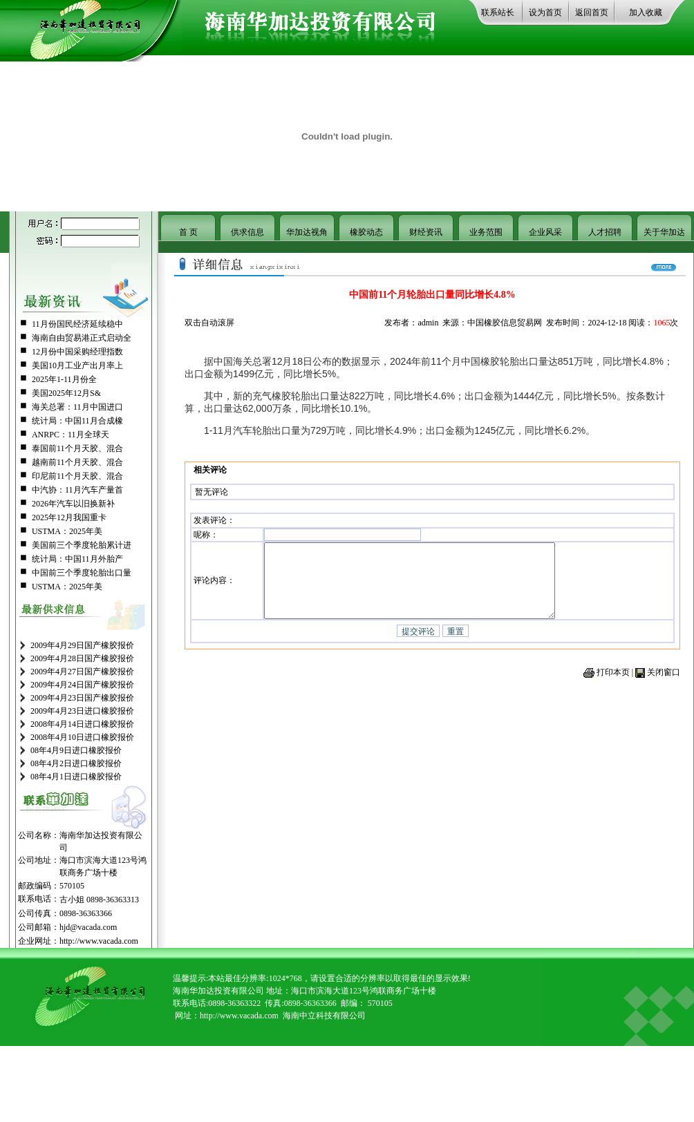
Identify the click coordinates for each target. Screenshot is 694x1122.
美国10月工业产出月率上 (77, 365)
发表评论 (210, 518)
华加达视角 (307, 232)
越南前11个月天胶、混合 (77, 462)
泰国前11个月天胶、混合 (77, 448)
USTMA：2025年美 (67, 531)
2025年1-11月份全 (64, 379)
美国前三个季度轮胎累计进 (81, 545)
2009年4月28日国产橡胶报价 (82, 658)
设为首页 (545, 12)
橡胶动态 (366, 232)
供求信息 (247, 232)
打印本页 (613, 682)
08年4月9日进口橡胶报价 (76, 750)
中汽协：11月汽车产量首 (77, 490)
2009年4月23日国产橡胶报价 (82, 698)
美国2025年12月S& (66, 393)
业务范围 (486, 232)
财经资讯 (425, 232)
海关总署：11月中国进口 (77, 407)
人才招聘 (604, 232)
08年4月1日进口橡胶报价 (76, 776)
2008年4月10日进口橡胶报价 (82, 737)
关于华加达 (664, 232)
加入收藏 (645, 12)
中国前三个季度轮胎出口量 (81, 573)
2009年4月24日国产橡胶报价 (82, 685)
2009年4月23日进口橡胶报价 (82, 711)
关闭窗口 (663, 682)
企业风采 (545, 232)
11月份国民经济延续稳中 (77, 324)
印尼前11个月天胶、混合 (77, 476)
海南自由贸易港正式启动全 (81, 338)
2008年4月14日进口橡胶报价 (82, 724)
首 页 (188, 232)
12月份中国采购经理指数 (77, 351)
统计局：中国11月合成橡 (77, 421)
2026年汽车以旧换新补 (73, 503)
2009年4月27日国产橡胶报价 (82, 671)
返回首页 (591, 12)
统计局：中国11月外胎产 (77, 559)
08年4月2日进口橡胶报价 (76, 763)
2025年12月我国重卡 (69, 517)
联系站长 (497, 12)
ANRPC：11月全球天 (70, 434)
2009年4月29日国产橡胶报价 (82, 645)
